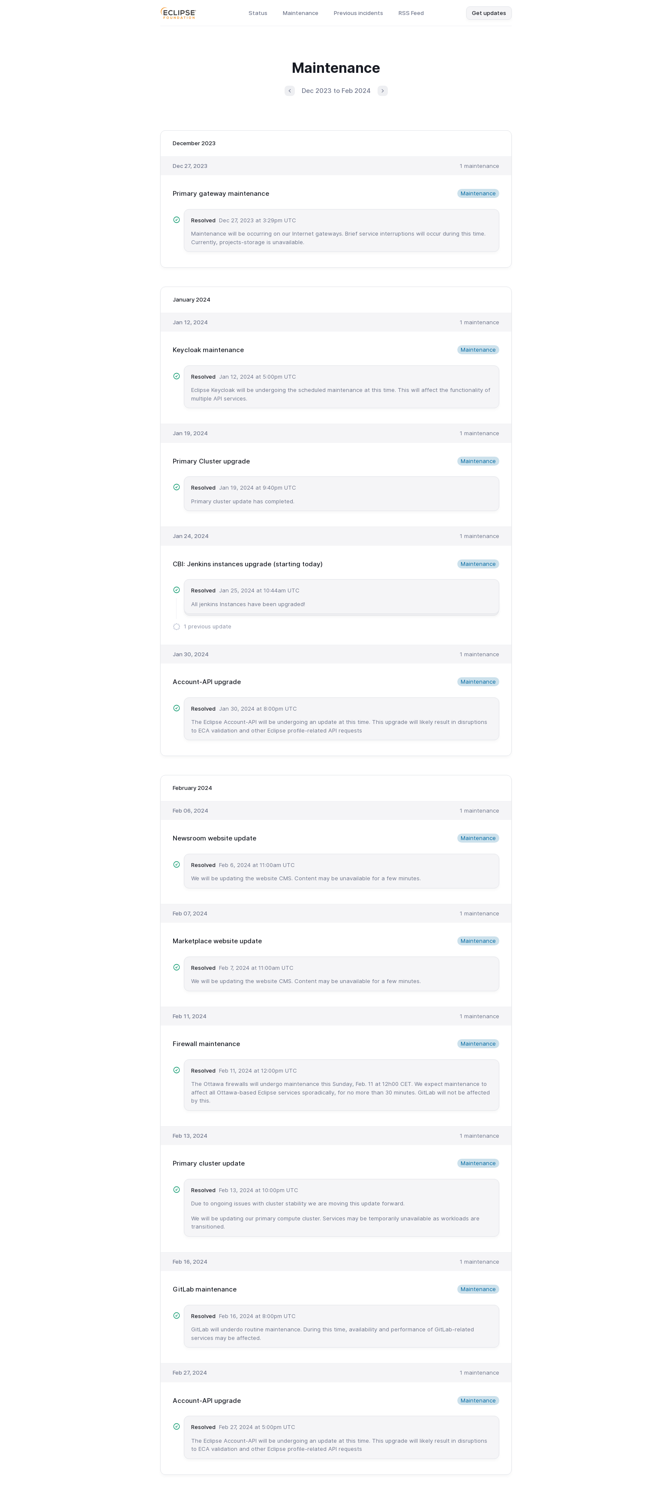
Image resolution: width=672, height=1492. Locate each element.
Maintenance (300, 12)
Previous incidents (358, 12)
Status (258, 12)
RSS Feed (411, 12)
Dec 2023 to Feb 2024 (336, 91)
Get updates (489, 12)
